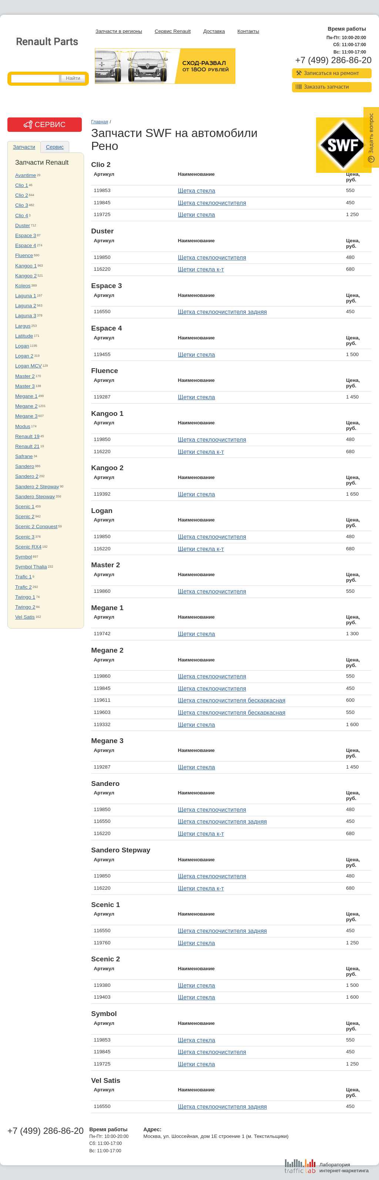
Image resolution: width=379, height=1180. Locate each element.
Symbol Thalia (31, 567)
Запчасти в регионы (118, 31)
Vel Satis (25, 617)
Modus (22, 426)
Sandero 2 (26, 476)
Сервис (55, 147)
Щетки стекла (196, 215)
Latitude (24, 336)
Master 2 (25, 376)
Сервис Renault (173, 31)
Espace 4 (25, 245)
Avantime (25, 175)
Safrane (24, 456)
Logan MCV (28, 366)
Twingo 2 (25, 607)
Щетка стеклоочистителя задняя (222, 312)
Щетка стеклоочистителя (212, 203)
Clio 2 (21, 195)
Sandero (24, 466)
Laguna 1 (25, 295)
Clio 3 (21, 205)
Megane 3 (26, 416)
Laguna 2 (25, 305)
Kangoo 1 (26, 266)
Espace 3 (25, 235)
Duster (22, 225)
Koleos (23, 285)
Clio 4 (21, 215)
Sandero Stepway (35, 496)
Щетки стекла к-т (201, 269)
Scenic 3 (24, 537)
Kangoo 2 (26, 275)
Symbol (23, 557)
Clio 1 (21, 185)
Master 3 (25, 386)
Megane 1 (26, 396)
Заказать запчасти (322, 86)
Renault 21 (27, 446)
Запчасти (24, 147)
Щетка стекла (196, 191)
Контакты (248, 31)
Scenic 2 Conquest (36, 526)
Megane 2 (26, 406)
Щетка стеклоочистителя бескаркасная (231, 700)
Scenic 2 (24, 516)
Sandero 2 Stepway (37, 486)
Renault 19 (27, 436)
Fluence (24, 255)
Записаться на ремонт (327, 72)
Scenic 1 (24, 506)
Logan (22, 346)
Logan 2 (24, 356)
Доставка (214, 31)
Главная (99, 121)
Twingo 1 (25, 597)
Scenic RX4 (28, 547)
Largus (23, 326)
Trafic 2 (23, 587)
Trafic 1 (23, 576)
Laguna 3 (25, 315)
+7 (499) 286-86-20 (333, 60)
